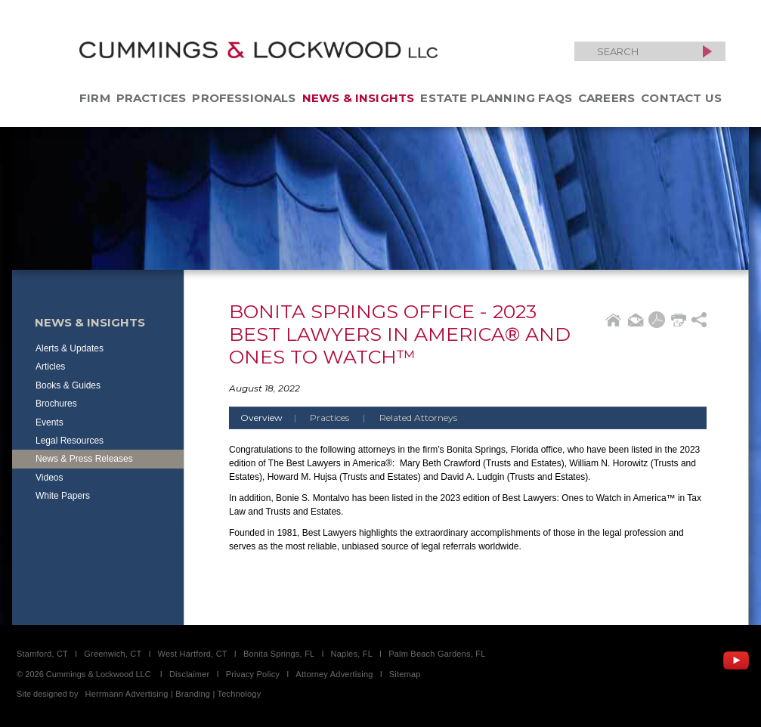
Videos (49, 477)
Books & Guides (68, 385)
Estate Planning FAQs (496, 98)
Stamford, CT (42, 653)
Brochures (56, 403)
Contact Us (681, 98)
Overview (274, 417)
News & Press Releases (84, 458)
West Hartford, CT (192, 653)
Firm (94, 98)
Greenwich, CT (112, 653)
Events (49, 422)
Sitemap (405, 674)
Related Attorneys (418, 417)
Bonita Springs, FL (278, 653)
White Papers (63, 495)
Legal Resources (70, 440)
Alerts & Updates (70, 348)
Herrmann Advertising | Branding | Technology (173, 693)
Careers (606, 98)
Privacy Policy (253, 674)
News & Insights (358, 98)
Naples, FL (352, 653)
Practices (151, 98)
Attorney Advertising (334, 674)
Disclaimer (189, 674)
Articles (50, 366)
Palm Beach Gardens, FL (436, 653)
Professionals (243, 98)
